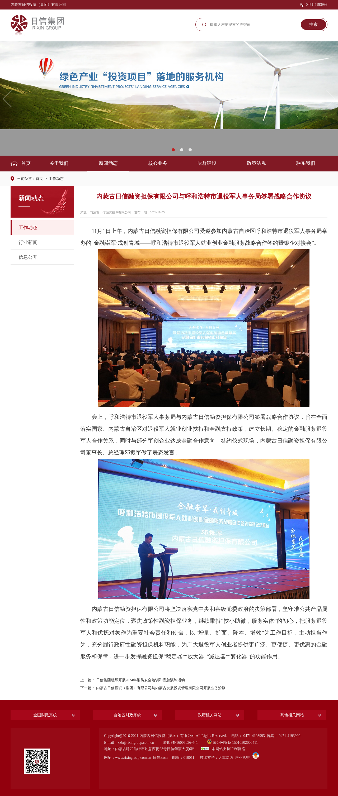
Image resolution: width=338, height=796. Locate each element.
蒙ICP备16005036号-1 (180, 743)
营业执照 (242, 758)
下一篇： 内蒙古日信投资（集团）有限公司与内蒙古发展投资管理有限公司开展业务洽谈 (153, 688)
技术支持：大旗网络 (216, 758)
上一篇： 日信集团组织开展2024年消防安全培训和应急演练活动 (132, 680)
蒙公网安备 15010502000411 (235, 743)
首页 (39, 179)
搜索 (313, 24)
